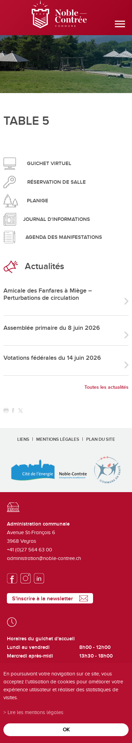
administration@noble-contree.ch (44, 558)
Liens (23, 439)
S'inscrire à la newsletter (42, 598)
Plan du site (100, 439)
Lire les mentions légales (35, 712)
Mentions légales (57, 439)
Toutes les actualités (106, 387)
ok (66, 729)
